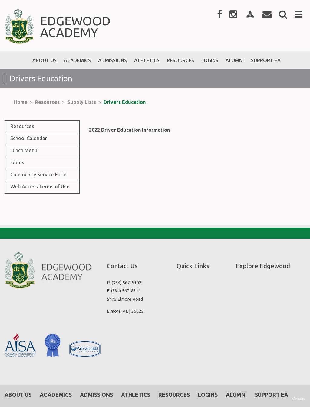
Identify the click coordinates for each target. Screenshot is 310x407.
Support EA (271, 395)
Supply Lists (81, 102)
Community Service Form (38, 174)
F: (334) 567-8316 (124, 290)
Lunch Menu (23, 150)
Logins (208, 395)
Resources (47, 102)
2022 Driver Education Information (129, 130)
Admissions (96, 395)
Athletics (135, 395)
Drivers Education (125, 102)
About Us (18, 395)
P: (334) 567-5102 (124, 282)
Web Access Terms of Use (40, 186)
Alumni (236, 395)
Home (21, 102)
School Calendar (28, 138)
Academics (56, 395)
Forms (17, 162)
